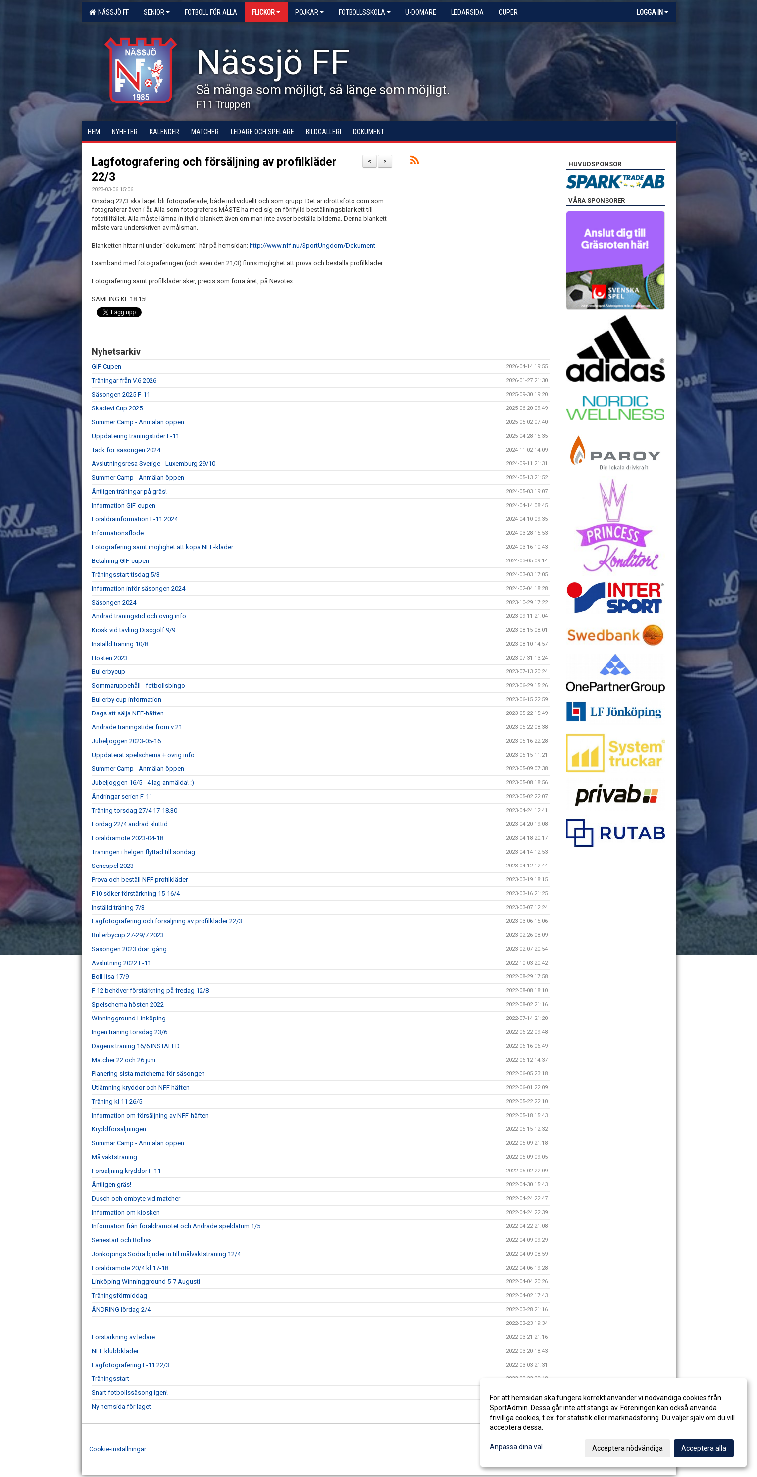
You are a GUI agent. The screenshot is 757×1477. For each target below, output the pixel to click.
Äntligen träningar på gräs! (129, 491)
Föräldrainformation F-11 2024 (135, 519)
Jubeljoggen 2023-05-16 (126, 741)
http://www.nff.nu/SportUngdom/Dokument (312, 245)
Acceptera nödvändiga (627, 1448)
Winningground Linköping (129, 1018)
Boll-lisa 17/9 (110, 976)
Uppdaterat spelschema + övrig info (143, 755)
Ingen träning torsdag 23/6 (129, 1032)
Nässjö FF (109, 12)
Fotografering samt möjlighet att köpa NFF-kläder (162, 547)
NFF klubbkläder (115, 1351)
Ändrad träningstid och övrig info (139, 616)
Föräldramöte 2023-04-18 (127, 838)
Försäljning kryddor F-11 (126, 1170)
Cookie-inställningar (117, 1449)
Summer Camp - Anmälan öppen (138, 422)
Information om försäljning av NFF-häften (150, 1115)
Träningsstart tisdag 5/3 (126, 574)
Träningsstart (110, 1378)
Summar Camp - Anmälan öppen (138, 1143)
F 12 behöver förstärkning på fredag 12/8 (150, 990)
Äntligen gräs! (111, 1184)
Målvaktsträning (114, 1157)
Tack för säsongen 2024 (126, 450)
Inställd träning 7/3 (118, 907)
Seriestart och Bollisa (122, 1240)
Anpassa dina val (516, 1447)
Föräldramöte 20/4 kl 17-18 (130, 1268)
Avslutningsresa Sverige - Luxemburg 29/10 (153, 463)
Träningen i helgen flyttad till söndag (143, 852)
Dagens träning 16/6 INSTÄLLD (136, 1046)
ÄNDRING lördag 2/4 (121, 1309)
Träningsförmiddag (119, 1295)
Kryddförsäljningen (119, 1129)
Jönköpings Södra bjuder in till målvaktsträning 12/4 (166, 1254)
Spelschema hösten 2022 (128, 1004)
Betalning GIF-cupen (120, 560)
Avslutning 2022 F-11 (121, 963)
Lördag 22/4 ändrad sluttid (130, 824)
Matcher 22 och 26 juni (123, 1060)
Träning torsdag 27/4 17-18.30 (134, 810)
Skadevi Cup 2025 (117, 408)
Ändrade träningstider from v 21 (137, 727)
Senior (157, 12)
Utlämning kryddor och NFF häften (141, 1087)
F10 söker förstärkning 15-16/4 (136, 893)
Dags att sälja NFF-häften (128, 713)
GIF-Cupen (106, 366)
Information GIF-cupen (123, 505)
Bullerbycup (108, 671)
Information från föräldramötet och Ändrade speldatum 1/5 (176, 1226)
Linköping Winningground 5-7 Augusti (146, 1281)
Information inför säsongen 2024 (138, 588)
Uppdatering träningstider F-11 (135, 436)
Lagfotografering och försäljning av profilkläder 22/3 (167, 921)
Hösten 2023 (110, 658)
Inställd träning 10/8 (120, 644)
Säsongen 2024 (114, 602)
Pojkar (309, 12)
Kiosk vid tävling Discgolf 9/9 (133, 630)
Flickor (266, 12)
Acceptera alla (703, 1448)
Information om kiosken (126, 1212)
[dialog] (613, 1422)
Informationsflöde (118, 533)
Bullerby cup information (126, 699)
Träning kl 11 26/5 (117, 1101)
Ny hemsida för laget (121, 1406)
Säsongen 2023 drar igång (129, 949)
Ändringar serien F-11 (122, 796)
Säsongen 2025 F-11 (121, 394)
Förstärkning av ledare (123, 1337)
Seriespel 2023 (113, 865)
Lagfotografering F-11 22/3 (130, 1365)
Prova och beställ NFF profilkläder (140, 879)
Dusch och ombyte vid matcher (136, 1198)
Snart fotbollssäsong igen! (130, 1392)
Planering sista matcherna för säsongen (148, 1073)
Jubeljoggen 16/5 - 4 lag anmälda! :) (143, 782)
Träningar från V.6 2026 (124, 380)
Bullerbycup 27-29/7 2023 (128, 935)
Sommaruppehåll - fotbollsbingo (138, 685)
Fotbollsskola (365, 12)
